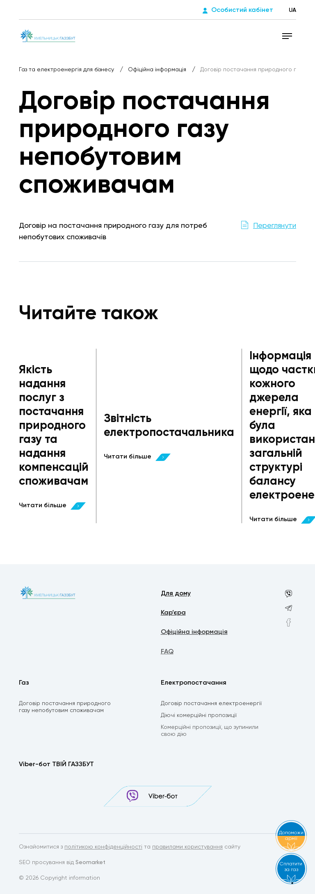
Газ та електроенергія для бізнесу (67, 70)
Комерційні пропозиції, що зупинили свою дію (209, 732)
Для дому (176, 594)
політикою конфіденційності (103, 848)
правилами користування (187, 848)
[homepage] (48, 36)
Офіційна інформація (158, 70)
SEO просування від (62, 863)
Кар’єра (173, 614)
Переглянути (274, 225)
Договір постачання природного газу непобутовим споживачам (65, 707)
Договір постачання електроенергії (211, 704)
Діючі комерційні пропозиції (199, 716)
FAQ (167, 654)
